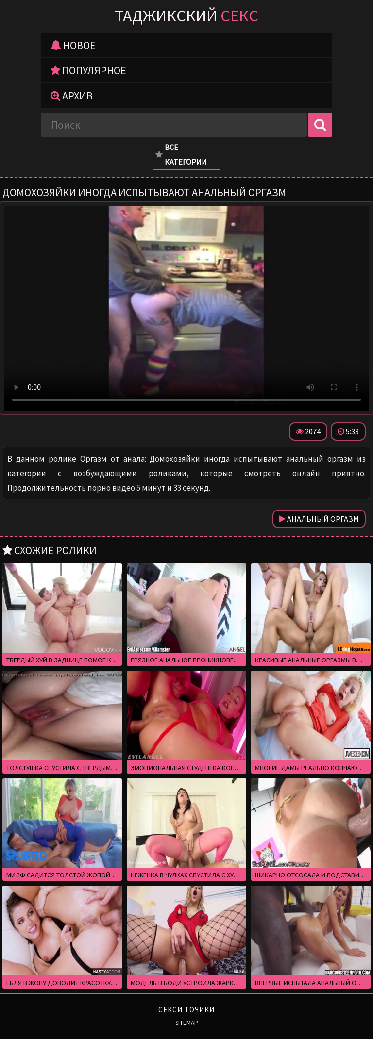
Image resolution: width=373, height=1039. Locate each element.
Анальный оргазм (319, 519)
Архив (72, 95)
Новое (73, 45)
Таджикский (186, 15)
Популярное (88, 70)
